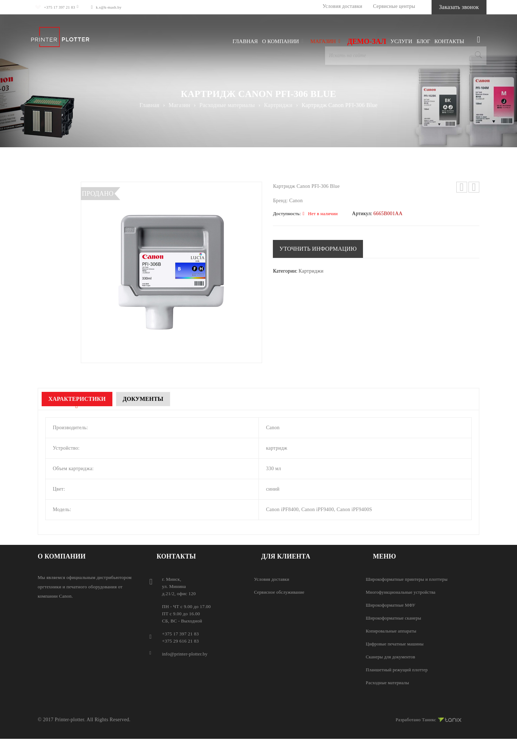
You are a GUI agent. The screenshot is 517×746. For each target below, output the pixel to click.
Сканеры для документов (392, 656)
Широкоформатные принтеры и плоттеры (409, 579)
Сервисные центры (376, 6)
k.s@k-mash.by (116, 7)
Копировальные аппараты (392, 631)
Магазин (179, 105)
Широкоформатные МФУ (392, 605)
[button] (319, 249)
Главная (149, 105)
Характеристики (81, 399)
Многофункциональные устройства (402, 592)
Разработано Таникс (426, 718)
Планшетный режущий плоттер (398, 669)
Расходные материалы (227, 105)
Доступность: (287, 213)
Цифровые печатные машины (396, 644)
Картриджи (278, 105)
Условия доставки (325, 6)
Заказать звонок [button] (450, 7)
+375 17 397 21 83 (59, 7)
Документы (156, 399)
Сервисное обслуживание (280, 592)
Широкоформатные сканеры (395, 618)
